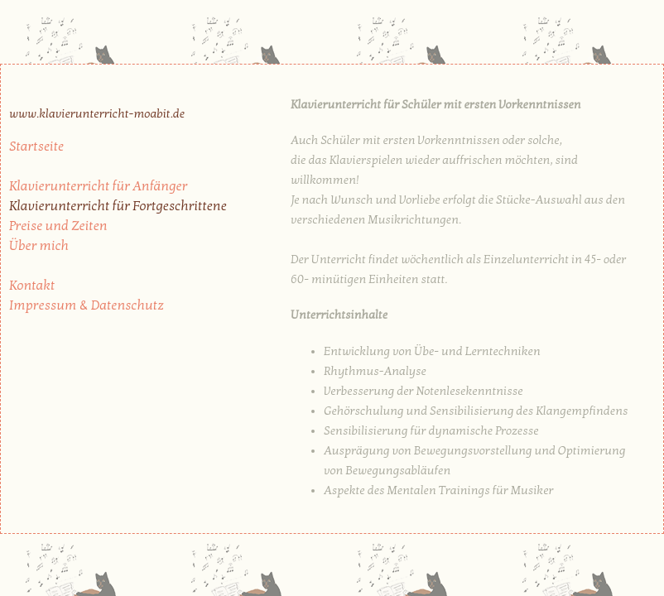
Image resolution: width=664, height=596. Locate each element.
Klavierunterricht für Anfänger (98, 186)
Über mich (39, 246)
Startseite (36, 146)
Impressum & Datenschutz (86, 305)
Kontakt (32, 285)
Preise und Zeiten (58, 226)
